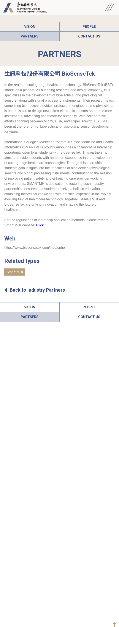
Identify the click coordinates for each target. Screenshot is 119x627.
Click (40, 225)
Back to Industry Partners (34, 290)
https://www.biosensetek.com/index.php (34, 247)
